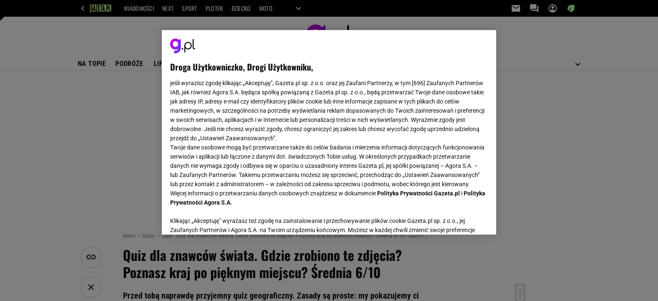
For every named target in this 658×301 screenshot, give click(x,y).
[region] (329, 132)
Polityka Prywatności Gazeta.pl (418, 193)
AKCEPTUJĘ (459, 218)
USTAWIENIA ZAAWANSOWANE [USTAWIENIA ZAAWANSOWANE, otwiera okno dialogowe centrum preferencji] (224, 218)
